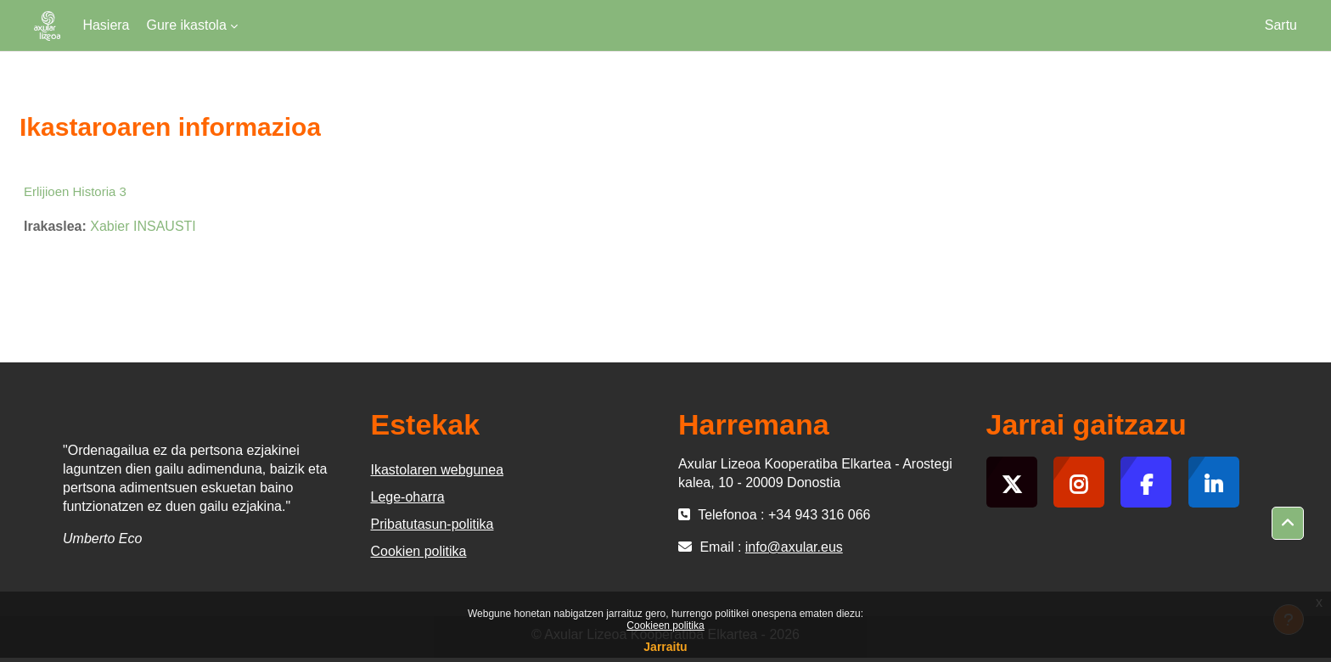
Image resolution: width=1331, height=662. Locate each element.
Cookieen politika (665, 625)
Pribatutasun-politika (432, 524)
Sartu (1281, 25)
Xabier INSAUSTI (142, 226)
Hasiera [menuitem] (105, 25)
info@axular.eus (794, 547)
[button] (1288, 524)
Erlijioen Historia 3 (75, 191)
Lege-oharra (408, 497)
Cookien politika (419, 551)
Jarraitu (665, 647)
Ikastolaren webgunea (437, 470)
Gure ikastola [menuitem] (187, 25)
